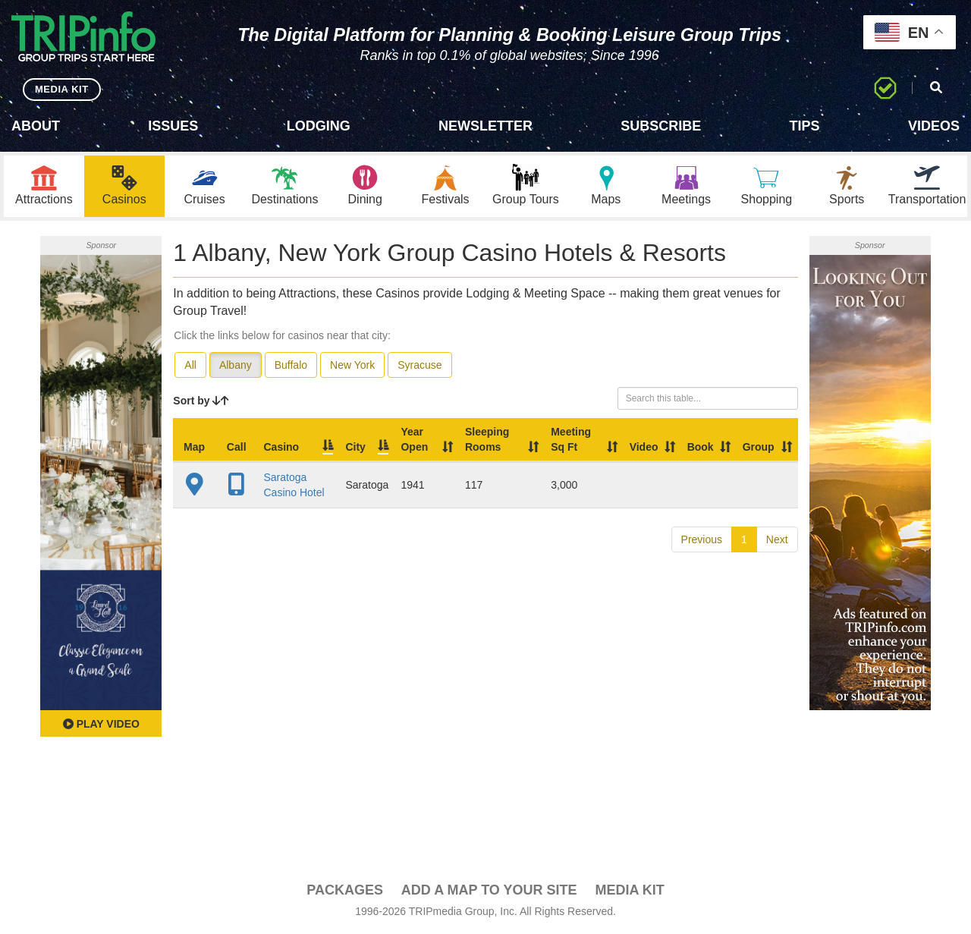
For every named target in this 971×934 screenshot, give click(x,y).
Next (777, 539)
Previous (701, 539)
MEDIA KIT (62, 89)
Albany (235, 365)
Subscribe (661, 126)
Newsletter (485, 126)
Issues (173, 126)
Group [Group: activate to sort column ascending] (759, 447)
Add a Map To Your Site (489, 890)
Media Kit (629, 890)
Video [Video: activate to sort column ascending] (644, 447)
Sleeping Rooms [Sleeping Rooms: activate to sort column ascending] (487, 439)
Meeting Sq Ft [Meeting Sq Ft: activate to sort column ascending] (571, 439)
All (190, 365)
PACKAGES (344, 890)
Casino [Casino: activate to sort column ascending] (281, 447)
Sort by (201, 401)
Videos (934, 126)
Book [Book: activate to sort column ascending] (700, 447)
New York (352, 365)
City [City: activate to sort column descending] (355, 447)
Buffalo (291, 365)
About (35, 126)
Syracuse (420, 365)
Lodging (318, 126)
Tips (805, 126)
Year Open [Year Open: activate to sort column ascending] (414, 439)
